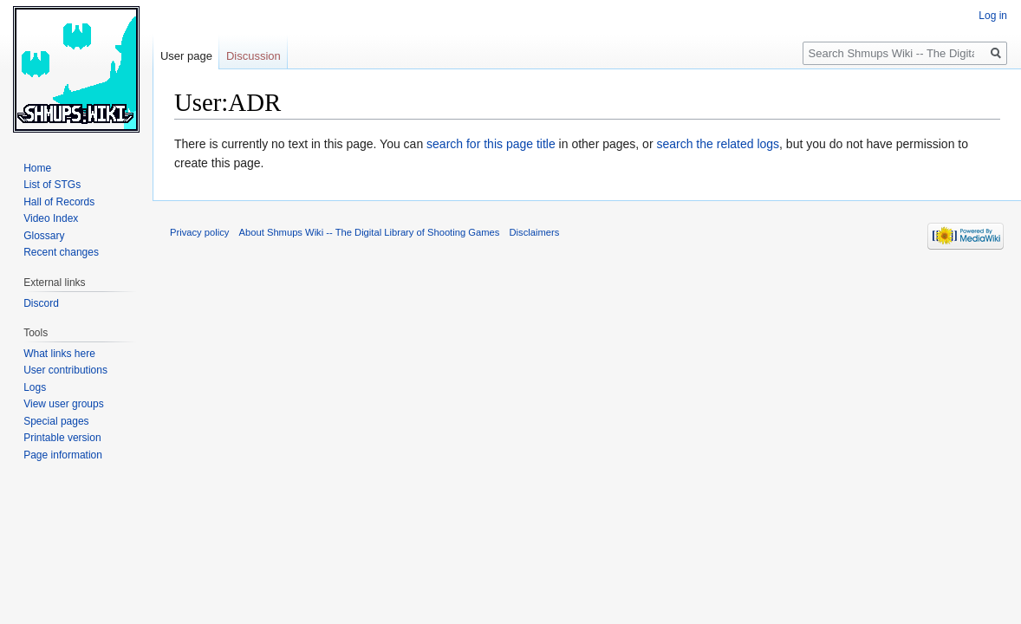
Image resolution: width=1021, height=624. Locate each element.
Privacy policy (199, 232)
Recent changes (61, 252)
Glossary (43, 236)
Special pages (55, 421)
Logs (34, 387)
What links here (59, 354)
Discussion (253, 55)
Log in (993, 16)
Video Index (50, 218)
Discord (41, 303)
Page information (62, 455)
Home (37, 168)
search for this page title (491, 144)
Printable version (62, 438)
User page (186, 55)
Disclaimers (535, 232)
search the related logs (717, 144)
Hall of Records (58, 202)
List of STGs (52, 185)
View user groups (63, 404)
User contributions (65, 370)
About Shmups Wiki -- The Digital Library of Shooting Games (369, 232)
